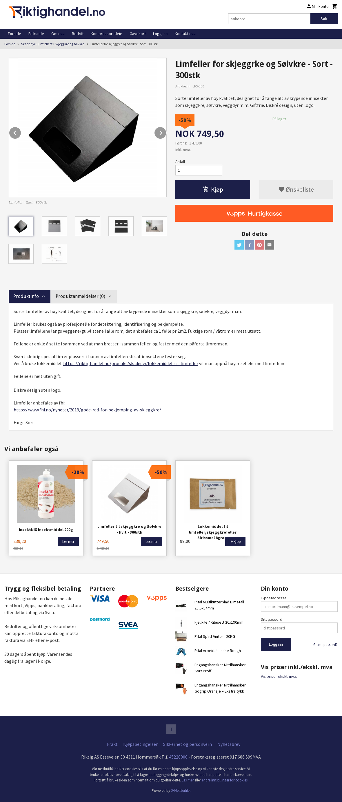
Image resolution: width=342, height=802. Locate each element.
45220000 (178, 757)
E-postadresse (274, 597)
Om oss (58, 33)
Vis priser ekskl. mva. (279, 676)
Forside (14, 33)
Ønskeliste (296, 189)
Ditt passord (271, 619)
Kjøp (212, 189)
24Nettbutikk (180, 790)
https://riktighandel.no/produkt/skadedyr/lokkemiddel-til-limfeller (130, 363)
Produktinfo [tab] (26, 296)
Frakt (112, 744)
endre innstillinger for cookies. (225, 780)
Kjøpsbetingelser (140, 744)
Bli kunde (36, 33)
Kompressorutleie (106, 33)
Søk (324, 18)
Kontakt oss (185, 33)
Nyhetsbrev (228, 744)
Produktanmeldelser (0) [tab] (80, 296)
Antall (180, 161)
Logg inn (160, 33)
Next (166, 132)
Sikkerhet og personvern (187, 744)
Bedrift (77, 33)
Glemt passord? (325, 644)
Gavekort (138, 33)
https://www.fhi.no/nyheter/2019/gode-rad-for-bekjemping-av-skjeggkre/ (87, 410)
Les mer (188, 780)
